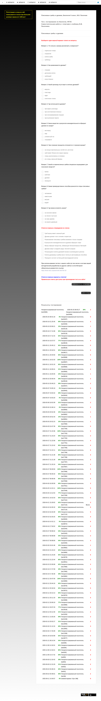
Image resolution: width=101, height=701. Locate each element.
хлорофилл (48, 139)
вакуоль (47, 89)
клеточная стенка (50, 98)
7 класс (32, 2)
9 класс (53, 2)
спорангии (48, 53)
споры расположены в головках (55, 156)
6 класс (21, 2)
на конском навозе (50, 213)
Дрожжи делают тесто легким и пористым (58, 236)
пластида (48, 92)
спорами (47, 70)
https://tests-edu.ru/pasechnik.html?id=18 (53, 270)
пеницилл (48, 181)
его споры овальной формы (53, 159)
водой (46, 202)
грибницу (47, 60)
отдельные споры (50, 50)
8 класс (42, 2)
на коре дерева (49, 219)
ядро (46, 95)
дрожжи (47, 178)
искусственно (49, 79)
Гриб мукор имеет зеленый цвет (55, 233)
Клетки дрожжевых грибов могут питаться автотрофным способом (66, 255)
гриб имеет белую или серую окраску (56, 153)
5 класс (10, 2)
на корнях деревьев (51, 222)
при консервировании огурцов (54, 115)
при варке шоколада (51, 108)
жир (46, 133)
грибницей (48, 76)
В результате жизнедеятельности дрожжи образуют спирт (63, 242)
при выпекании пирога (52, 118)
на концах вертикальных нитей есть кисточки (59, 150)
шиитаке (47, 174)
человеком (48, 193)
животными (48, 196)
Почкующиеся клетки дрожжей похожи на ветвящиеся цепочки (64, 252)
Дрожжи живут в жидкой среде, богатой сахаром (60, 248)
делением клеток (50, 73)
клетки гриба (49, 56)
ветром (47, 199)
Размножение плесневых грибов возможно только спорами (63, 239)
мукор (46, 171)
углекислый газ (49, 136)
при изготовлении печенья (53, 112)
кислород (48, 130)
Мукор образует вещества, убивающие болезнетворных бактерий (65, 245)
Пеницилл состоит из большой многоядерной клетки (61, 258)
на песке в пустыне (51, 216)
